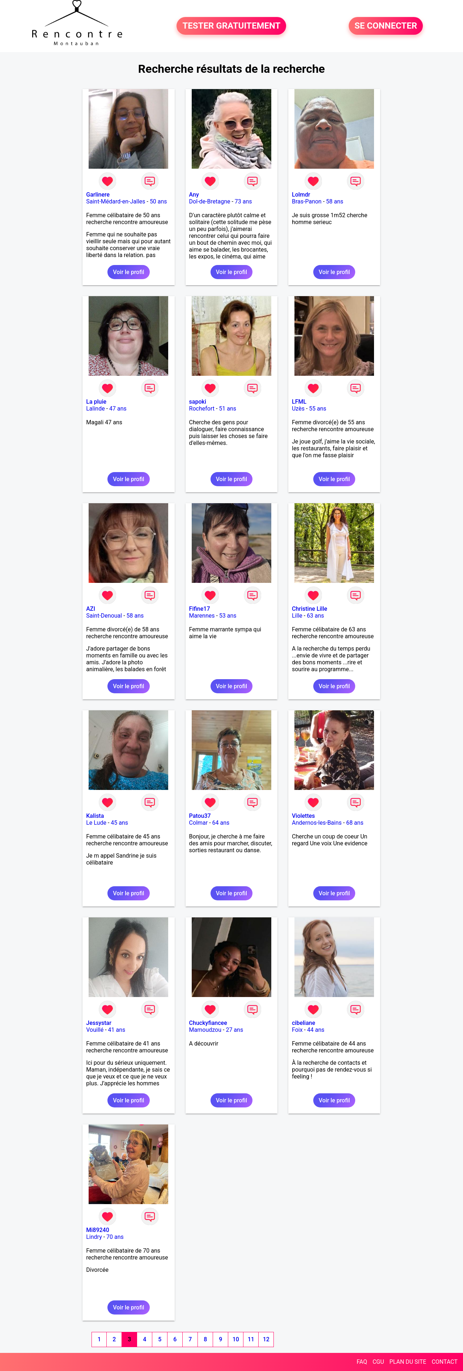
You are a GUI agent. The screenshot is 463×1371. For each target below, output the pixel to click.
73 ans (243, 201)
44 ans (315, 1029)
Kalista (95, 815)
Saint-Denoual (104, 615)
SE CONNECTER (385, 26)
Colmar (198, 822)
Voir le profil (128, 272)
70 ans (115, 1236)
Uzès (298, 408)
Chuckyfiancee (208, 1022)
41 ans (117, 1029)
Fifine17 (199, 608)
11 (251, 1339)
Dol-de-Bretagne (209, 201)
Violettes (303, 815)
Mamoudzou (205, 1029)
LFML (299, 401)
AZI (90, 608)
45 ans (119, 822)
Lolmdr (301, 194)
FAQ (362, 1361)
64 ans (221, 822)
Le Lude (96, 822)
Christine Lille (309, 608)
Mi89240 (97, 1230)
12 (266, 1339)
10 (236, 1339)
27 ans (234, 1029)
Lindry (94, 1236)
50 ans (158, 201)
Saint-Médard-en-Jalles (115, 201)
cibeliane (303, 1022)
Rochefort (201, 408)
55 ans (317, 408)
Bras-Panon (307, 201)
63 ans (315, 615)
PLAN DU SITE (408, 1361)
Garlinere (98, 194)
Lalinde (95, 408)
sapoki (197, 401)
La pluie (96, 401)
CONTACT (445, 1361)
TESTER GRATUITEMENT (231, 26)
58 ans (334, 201)
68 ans (355, 822)
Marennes (202, 615)
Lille (297, 615)
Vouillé (94, 1029)
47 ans (118, 408)
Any (194, 194)
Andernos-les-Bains (317, 822)
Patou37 (200, 815)
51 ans (227, 408)
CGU (378, 1361)
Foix (297, 1029)
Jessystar (98, 1022)
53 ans (228, 615)
